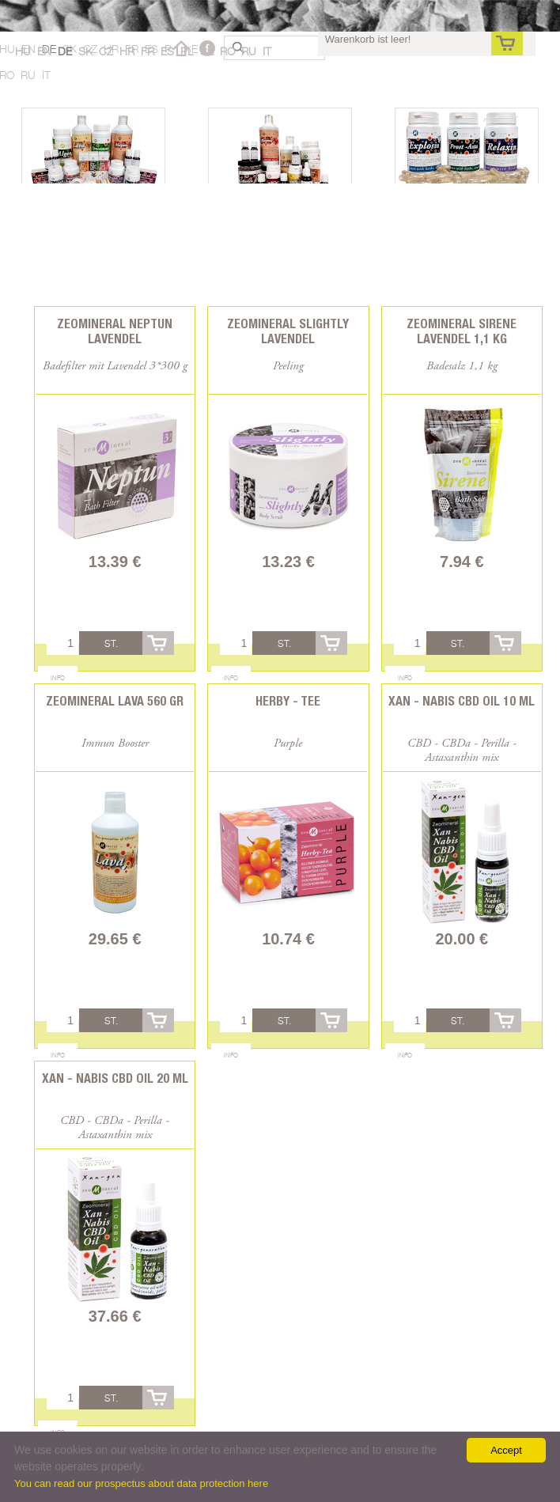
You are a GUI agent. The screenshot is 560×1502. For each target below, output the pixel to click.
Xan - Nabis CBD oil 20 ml (115, 1078)
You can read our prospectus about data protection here (141, 1483)
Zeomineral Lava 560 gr (115, 701)
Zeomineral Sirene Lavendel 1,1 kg (461, 331)
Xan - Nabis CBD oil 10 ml (461, 701)
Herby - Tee (287, 701)
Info (58, 678)
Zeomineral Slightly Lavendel (288, 331)
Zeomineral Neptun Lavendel (114, 331)
